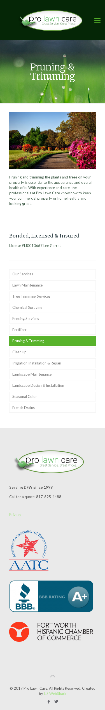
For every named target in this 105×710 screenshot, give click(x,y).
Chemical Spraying (27, 307)
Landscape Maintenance (32, 374)
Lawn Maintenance (27, 285)
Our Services (22, 274)
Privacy (15, 514)
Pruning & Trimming (28, 341)
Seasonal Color (24, 396)
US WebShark (55, 693)
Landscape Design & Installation (38, 385)
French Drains (23, 407)
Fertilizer (19, 329)
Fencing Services (25, 318)
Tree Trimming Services (31, 296)
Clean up (19, 352)
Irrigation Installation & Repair (36, 363)
